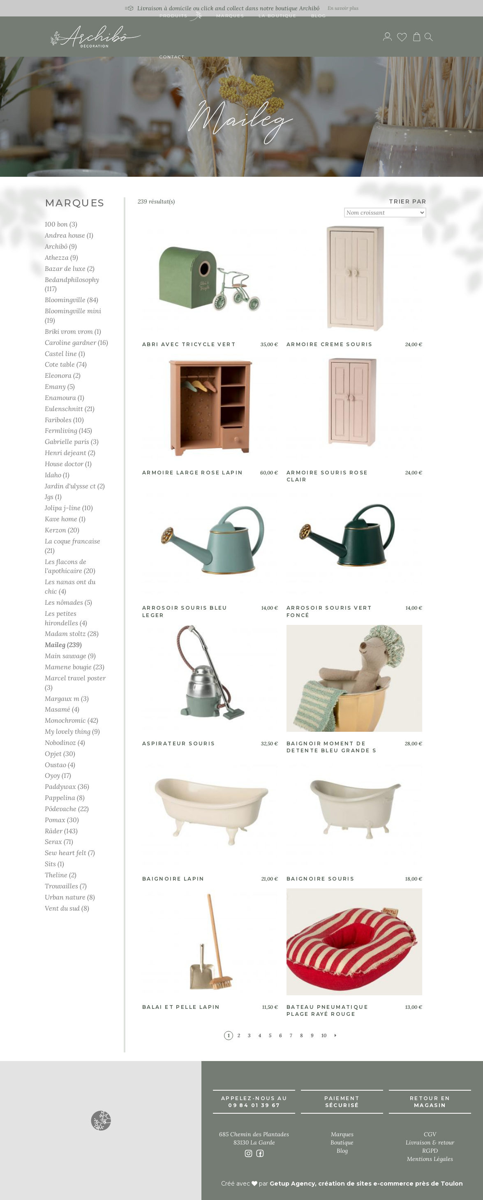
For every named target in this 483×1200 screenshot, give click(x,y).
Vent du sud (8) (67, 908)
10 (324, 1035)
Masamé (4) (62, 709)
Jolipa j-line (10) (69, 507)
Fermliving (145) (68, 430)
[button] (100, 1120)
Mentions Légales (430, 1159)
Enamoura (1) (64, 397)
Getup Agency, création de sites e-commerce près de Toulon (366, 1183)
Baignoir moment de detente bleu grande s (332, 747)
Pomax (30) (62, 819)
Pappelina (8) (65, 797)
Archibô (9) (61, 246)
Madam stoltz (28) (72, 633)
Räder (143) (61, 830)
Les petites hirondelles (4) (66, 618)
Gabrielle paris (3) (72, 441)
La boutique (278, 16)
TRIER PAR (407, 201)
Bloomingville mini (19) (73, 315)
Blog (318, 16)
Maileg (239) (63, 644)
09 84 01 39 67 (254, 1105)
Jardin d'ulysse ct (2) (75, 485)
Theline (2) (60, 874)
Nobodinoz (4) (65, 742)
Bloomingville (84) (71, 299)
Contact (172, 57)
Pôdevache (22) (67, 808)
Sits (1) (54, 863)
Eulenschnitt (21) (70, 408)
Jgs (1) (53, 496)
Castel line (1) (65, 353)
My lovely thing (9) (72, 731)
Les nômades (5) (68, 602)
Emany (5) (60, 386)
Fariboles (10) (64, 419)
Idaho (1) (57, 474)
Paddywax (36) (67, 786)
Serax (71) (59, 841)
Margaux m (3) (67, 698)
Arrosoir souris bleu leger (185, 611)
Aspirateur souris (178, 743)
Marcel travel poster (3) (75, 682)
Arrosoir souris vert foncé (329, 611)
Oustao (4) (60, 764)
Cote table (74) (66, 364)
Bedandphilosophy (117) (72, 284)
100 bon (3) (61, 224)
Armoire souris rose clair (327, 476)
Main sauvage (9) (70, 655)
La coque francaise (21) (72, 545)
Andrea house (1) (69, 235)
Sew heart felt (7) (70, 852)
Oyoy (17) (58, 775)
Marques (230, 16)
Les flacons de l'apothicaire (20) (70, 566)
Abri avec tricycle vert (189, 344)
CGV (430, 1134)
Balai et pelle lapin (181, 1007)
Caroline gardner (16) (76, 342)
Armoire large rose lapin (192, 472)
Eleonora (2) (63, 375)
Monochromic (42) (71, 720)
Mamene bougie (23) (74, 666)
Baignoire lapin (173, 879)
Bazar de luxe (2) (70, 268)
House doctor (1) (68, 463)
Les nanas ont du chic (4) (70, 586)
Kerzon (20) (62, 529)
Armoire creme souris (330, 344)
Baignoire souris (320, 879)
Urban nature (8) (70, 896)
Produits (180, 16)
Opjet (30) (60, 753)
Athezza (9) (61, 257)
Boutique (342, 1142)
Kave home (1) (65, 518)
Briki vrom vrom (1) (73, 331)
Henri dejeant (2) (70, 452)
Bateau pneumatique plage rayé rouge (327, 1010)
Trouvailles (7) (66, 885)
